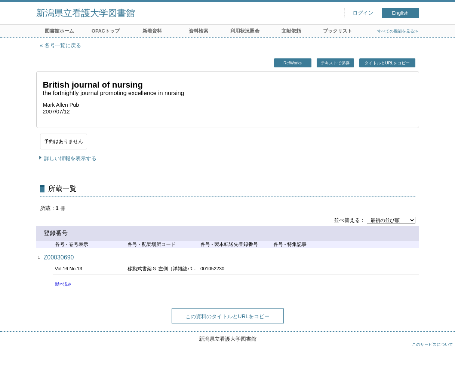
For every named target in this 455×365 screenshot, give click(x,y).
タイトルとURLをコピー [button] (387, 63)
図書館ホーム (59, 31)
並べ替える (347, 220)
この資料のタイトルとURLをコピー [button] (227, 316)
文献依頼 (291, 31)
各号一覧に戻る (62, 45)
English (400, 13)
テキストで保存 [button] (335, 63)
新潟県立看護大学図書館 (85, 13)
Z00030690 (59, 257)
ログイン (363, 13)
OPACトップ (106, 31)
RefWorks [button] (292, 63)
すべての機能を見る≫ (397, 31)
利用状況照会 (244, 31)
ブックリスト (337, 31)
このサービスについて (432, 344)
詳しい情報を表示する (70, 158)
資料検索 (198, 31)
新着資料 (152, 31)
